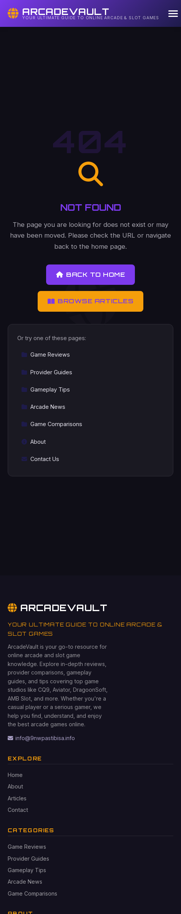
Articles (17, 798)
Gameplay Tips (45, 389)
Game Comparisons (51, 424)
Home (15, 775)
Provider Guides (46, 372)
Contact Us (40, 459)
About (33, 441)
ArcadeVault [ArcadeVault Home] (58, 607)
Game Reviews (45, 354)
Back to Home (90, 274)
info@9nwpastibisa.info (41, 738)
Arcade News (43, 406)
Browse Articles (91, 301)
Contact (18, 810)
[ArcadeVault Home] (83, 13)
